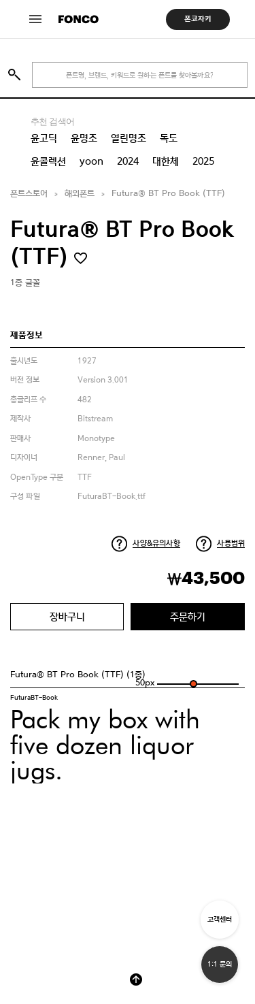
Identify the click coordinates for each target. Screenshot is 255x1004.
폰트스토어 (29, 194)
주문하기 (187, 616)
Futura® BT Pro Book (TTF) (168, 194)
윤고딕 (44, 138)
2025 (203, 161)
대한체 (165, 161)
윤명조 (84, 138)
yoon (91, 161)
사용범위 (231, 543)
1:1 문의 (219, 964)
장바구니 (67, 616)
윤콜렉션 (48, 161)
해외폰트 (80, 194)
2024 (128, 161)
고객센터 (219, 919)
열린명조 (128, 138)
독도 (168, 138)
